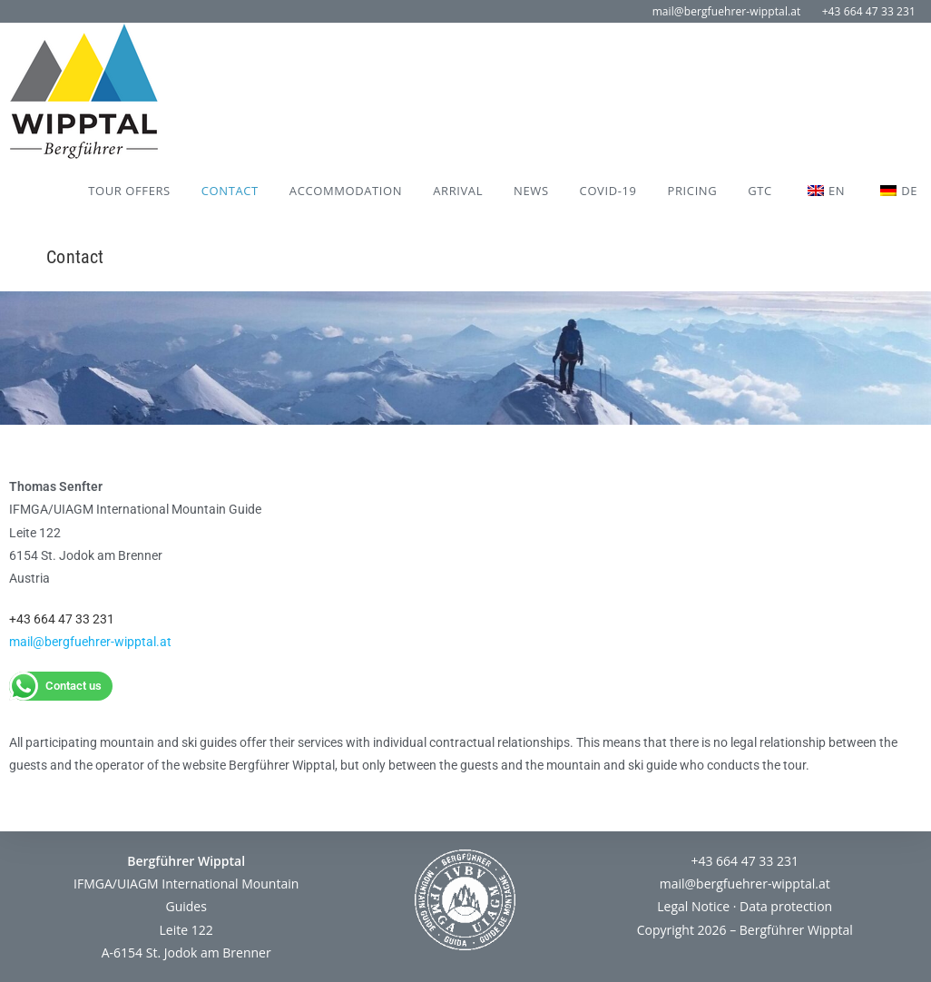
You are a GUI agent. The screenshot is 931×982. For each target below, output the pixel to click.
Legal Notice (693, 906)
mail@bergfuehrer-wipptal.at (726, 11)
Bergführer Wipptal (796, 929)
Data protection (786, 906)
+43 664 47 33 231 (869, 11)
